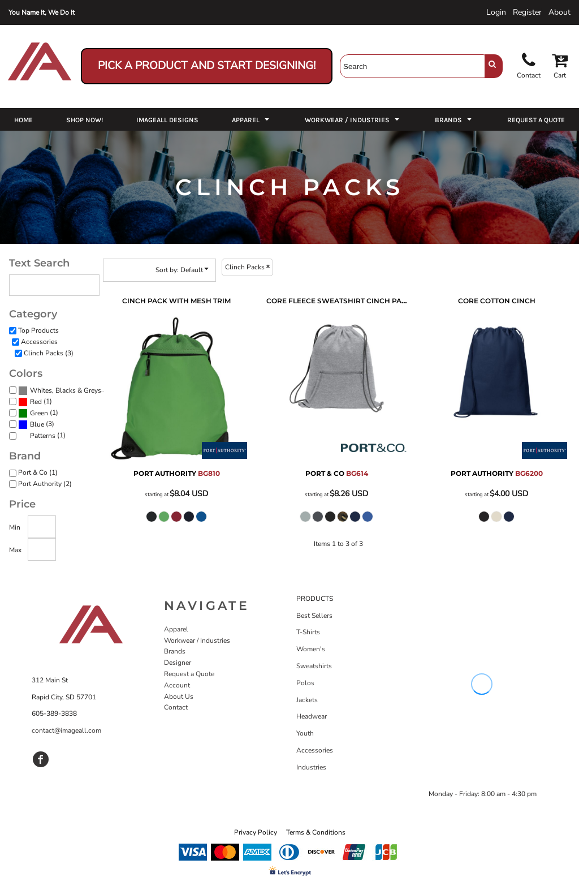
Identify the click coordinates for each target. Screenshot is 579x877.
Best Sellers (314, 615)
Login (496, 12)
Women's (310, 649)
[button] (251, 119)
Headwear (311, 716)
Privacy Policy (255, 832)
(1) (35, 401)
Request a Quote (189, 673)
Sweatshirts (314, 665)
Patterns (42, 435)
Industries (311, 767)
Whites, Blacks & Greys (65, 390)
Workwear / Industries (197, 640)
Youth (305, 733)
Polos (305, 682)
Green (39, 413)
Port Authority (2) (45, 483)
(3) (63, 390)
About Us (178, 696)
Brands (174, 651)
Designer (177, 662)
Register (527, 12)
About (559, 12)
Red (36, 401)
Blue (37, 424)
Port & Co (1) (38, 472)
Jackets (307, 699)
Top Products (38, 330)
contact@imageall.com (66, 730)
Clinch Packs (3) (49, 353)
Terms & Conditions (315, 832)
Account (177, 685)
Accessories (39, 341)
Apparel (176, 629)
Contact (176, 707)
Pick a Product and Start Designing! (207, 65)
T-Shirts (308, 632)
